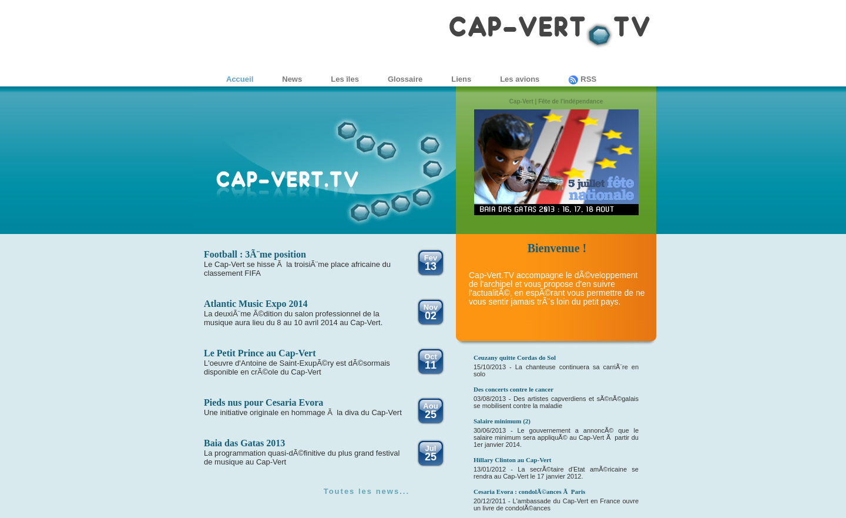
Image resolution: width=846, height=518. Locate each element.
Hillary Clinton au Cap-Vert (513, 459)
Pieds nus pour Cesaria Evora (263, 402)
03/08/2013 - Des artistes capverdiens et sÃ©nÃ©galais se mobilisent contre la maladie (556, 402)
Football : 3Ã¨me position (255, 254)
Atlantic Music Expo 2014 (255, 304)
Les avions (519, 79)
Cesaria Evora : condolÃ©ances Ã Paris (529, 491)
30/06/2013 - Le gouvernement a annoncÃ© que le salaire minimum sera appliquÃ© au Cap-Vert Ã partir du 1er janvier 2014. (556, 437)
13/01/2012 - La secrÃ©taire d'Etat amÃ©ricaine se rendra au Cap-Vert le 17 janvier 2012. (556, 473)
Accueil (239, 79)
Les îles (345, 79)
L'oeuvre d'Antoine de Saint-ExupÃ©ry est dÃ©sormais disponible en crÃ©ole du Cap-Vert (297, 367)
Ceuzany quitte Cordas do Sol (515, 357)
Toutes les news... (366, 491)
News (292, 79)
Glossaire (405, 79)
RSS (582, 79)
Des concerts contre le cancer (513, 389)
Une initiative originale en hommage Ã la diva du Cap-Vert (303, 412)
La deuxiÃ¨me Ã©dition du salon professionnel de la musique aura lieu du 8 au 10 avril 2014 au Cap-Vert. (293, 318)
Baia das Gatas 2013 (244, 443)
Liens (461, 79)
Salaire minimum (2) (502, 421)
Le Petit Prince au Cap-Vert (259, 353)
